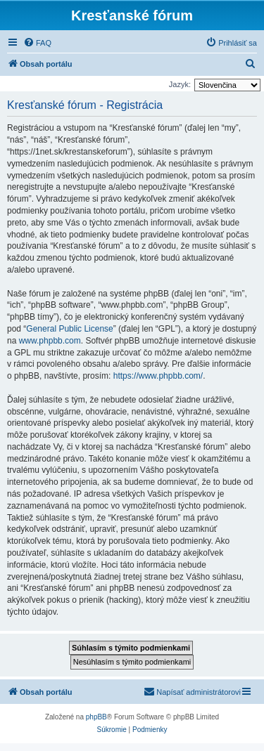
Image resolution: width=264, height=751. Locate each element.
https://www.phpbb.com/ (158, 376)
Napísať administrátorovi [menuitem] (192, 691)
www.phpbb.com (50, 341)
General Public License (69, 329)
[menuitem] (37, 42)
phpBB (96, 717)
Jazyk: (180, 84)
